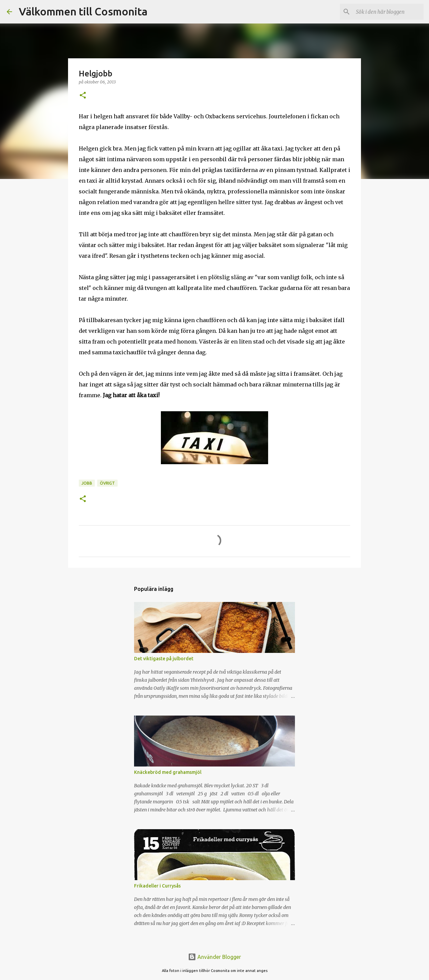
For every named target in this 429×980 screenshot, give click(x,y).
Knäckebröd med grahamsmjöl (167, 772)
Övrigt (107, 483)
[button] (83, 95)
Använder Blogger (214, 957)
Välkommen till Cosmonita (83, 11)
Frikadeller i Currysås (157, 886)
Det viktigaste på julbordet (163, 658)
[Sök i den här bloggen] (388, 12)
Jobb (86, 483)
